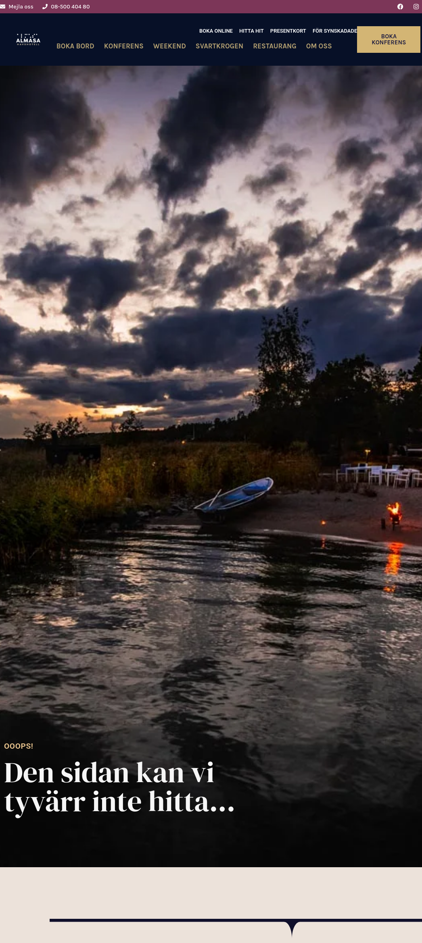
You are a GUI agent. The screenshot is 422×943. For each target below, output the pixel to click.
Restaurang (275, 46)
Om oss (319, 46)
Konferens (124, 46)
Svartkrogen (219, 46)
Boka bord (75, 46)
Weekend (169, 46)
